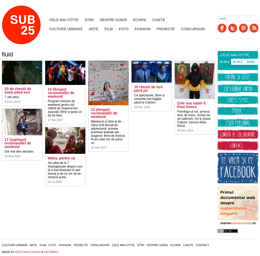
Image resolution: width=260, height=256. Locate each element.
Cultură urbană (66, 29)
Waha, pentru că (61, 158)
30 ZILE (237, 61)
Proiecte (166, 29)
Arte (93, 29)
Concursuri (193, 29)
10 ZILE (224, 61)
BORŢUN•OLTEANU (28, 251)
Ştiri (89, 20)
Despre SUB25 (113, 20)
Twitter (232, 28)
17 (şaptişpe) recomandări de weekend (18, 143)
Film (108, 29)
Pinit (243, 28)
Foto (124, 29)
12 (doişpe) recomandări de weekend (61, 92)
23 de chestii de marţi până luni (18, 90)
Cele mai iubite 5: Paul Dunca (191, 105)
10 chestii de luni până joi (148, 89)
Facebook (222, 28)
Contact (202, 245)
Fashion (143, 29)
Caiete (158, 20)
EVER (251, 61)
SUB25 (27, 24)
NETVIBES (51, 251)
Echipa (139, 20)
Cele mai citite (63, 20)
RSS (254, 28)
